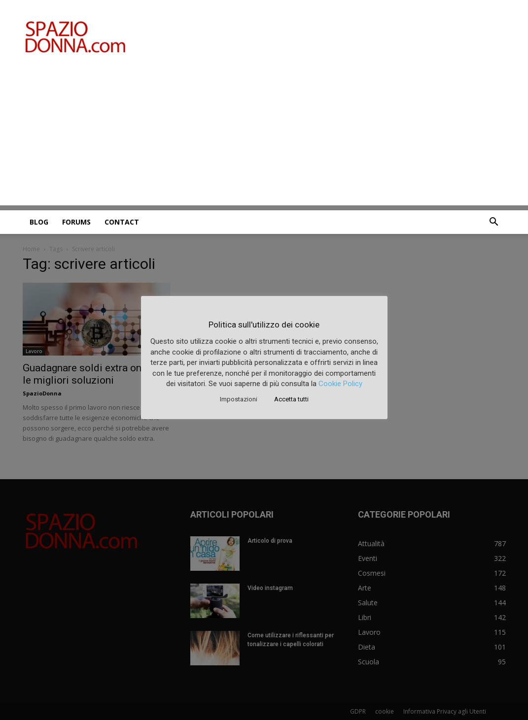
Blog (39, 222)
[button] (494, 223)
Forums (76, 222)
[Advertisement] (264, 136)
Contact (122, 222)
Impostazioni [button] (238, 399)
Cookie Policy (340, 383)
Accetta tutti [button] (291, 399)
